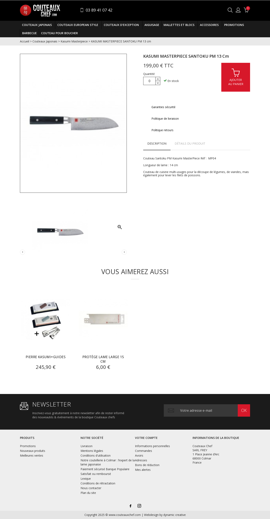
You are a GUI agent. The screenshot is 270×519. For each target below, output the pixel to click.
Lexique (86, 478)
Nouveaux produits (32, 451)
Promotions (234, 25)
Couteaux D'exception (122, 25)
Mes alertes (143, 470)
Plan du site (88, 493)
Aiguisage (151, 25)
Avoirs (139, 455)
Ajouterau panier (235, 77)
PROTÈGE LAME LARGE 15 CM (103, 359)
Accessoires (210, 25)
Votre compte (146, 438)
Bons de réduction (147, 465)
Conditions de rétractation (98, 483)
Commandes (143, 451)
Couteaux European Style (78, 25)
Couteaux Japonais (37, 25)
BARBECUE (29, 33)
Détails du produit (190, 143)
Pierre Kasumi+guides (46, 357)
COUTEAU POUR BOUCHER (59, 33)
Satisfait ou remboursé (96, 474)
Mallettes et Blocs (180, 25)
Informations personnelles (152, 446)
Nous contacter (91, 488)
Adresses (141, 460)
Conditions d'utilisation (96, 455)
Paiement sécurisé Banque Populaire (105, 469)
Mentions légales (92, 451)
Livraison (86, 446)
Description (156, 143)
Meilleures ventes (31, 455)
